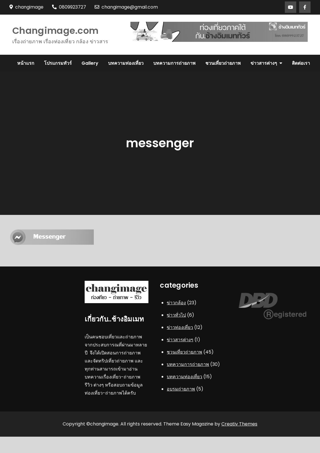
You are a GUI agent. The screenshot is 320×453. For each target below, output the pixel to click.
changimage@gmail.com (126, 7)
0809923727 (69, 7)
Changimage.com (55, 30)
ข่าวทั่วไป (176, 315)
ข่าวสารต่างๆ (264, 63)
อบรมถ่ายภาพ (181, 389)
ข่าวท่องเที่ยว (180, 327)
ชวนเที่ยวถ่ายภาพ (223, 63)
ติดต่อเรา (301, 63)
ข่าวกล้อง (176, 302)
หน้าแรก (25, 63)
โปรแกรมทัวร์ (58, 63)
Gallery (90, 63)
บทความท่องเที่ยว (126, 63)
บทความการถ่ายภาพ (174, 63)
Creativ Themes (239, 424)
